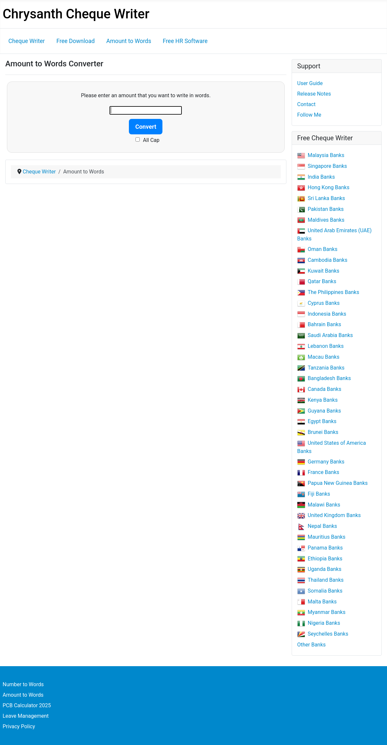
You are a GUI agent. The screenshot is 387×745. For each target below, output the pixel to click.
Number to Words (23, 684)
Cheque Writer (27, 41)
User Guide (310, 83)
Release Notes (314, 94)
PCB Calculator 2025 (27, 705)
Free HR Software (185, 41)
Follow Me (309, 115)
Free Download (75, 41)
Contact (306, 104)
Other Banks (311, 645)
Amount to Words (128, 41)
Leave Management (26, 716)
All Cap (151, 140)
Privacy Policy (19, 726)
